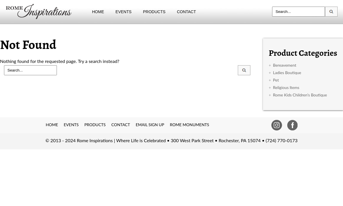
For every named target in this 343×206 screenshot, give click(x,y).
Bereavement (284, 65)
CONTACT (186, 11)
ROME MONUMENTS (189, 124)
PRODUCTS (154, 11)
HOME (98, 11)
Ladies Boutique (287, 72)
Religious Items (286, 87)
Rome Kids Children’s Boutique (300, 94)
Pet (276, 80)
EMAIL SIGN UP (150, 124)
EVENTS (123, 11)
